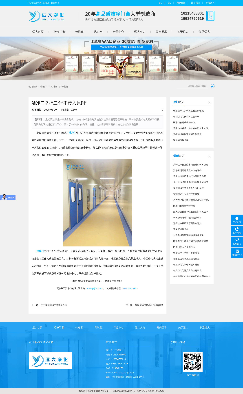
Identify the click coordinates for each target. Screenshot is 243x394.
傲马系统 (159, 391)
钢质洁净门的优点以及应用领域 (188, 110)
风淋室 (54, 86)
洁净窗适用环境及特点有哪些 (187, 170)
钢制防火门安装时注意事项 (186, 116)
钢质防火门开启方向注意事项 (187, 270)
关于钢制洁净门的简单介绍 (54, 305)
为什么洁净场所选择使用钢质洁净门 (190, 182)
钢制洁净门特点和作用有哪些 (149, 305)
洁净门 (43, 86)
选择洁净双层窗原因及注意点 (187, 134)
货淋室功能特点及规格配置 (186, 258)
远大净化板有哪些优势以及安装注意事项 (192, 200)
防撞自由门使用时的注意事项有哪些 (190, 241)
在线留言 (210, 3)
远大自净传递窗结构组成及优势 (188, 235)
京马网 (151, 391)
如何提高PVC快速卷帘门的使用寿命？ (191, 276)
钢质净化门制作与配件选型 (186, 264)
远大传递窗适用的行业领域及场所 (189, 176)
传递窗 (65, 86)
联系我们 (195, 3)
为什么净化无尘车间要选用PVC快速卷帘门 (194, 164)
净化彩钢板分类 (180, 140)
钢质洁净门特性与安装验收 (186, 253)
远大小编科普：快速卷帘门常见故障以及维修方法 (197, 128)
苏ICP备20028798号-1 (123, 391)
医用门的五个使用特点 (184, 247)
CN (169, 3)
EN (160, 3)
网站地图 (181, 3)
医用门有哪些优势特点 (184, 122)
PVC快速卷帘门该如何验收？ (187, 217)
